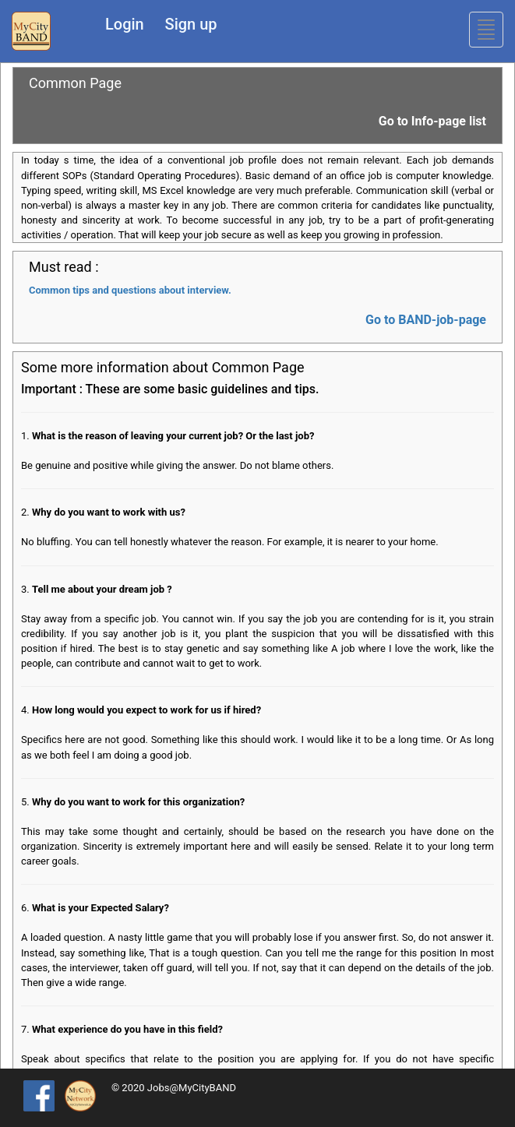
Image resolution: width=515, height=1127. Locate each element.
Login (124, 24)
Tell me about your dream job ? (102, 589)
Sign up (191, 24)
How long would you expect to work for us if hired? (146, 710)
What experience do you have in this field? (127, 1029)
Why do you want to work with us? (108, 512)
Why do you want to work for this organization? (138, 802)
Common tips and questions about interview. (130, 290)
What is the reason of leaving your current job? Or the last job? (173, 436)
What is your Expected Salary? (100, 908)
